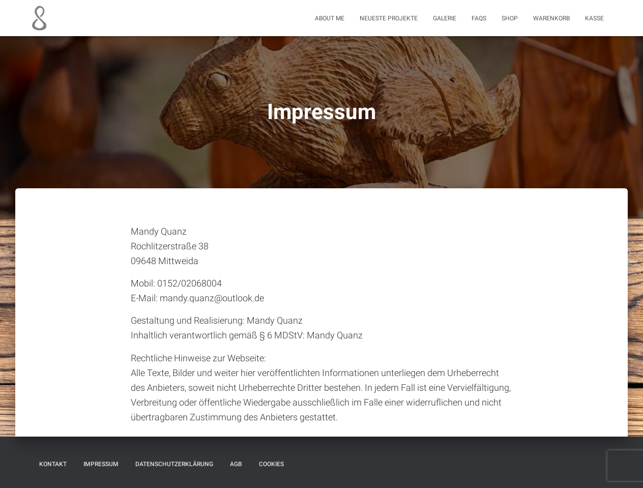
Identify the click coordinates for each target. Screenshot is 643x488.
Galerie (444, 18)
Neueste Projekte (389, 18)
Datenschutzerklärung (174, 464)
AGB (236, 464)
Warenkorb (551, 18)
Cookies (271, 464)
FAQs (479, 18)
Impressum (101, 464)
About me (329, 18)
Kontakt (53, 464)
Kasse (594, 18)
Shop (510, 18)
